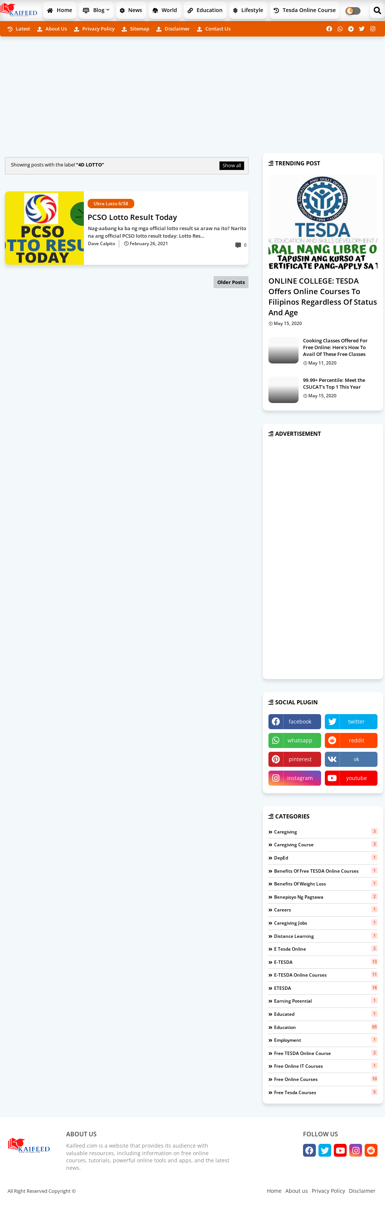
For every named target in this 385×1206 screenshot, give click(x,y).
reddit (356, 740)
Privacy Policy (94, 28)
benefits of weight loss (325, 883)
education (325, 1027)
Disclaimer (173, 28)
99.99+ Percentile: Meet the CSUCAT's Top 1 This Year (334, 383)
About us (52, 28)
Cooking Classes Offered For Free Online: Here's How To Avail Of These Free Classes (335, 347)
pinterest (300, 759)
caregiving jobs (325, 922)
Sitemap (135, 28)
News (131, 10)
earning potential (325, 1000)
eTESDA (325, 988)
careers (325, 909)
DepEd (325, 857)
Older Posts (231, 282)
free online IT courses (325, 1066)
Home (59, 10)
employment (325, 1040)
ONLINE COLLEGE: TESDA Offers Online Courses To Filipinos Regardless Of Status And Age (322, 297)
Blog (94, 10)
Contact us (213, 28)
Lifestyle (248, 10)
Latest (19, 28)
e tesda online (325, 948)
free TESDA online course (325, 1053)
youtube (356, 778)
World (165, 10)
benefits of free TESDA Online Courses (325, 870)
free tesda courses (325, 1092)
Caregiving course (325, 844)
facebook (300, 721)
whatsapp (300, 740)
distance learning (325, 936)
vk (356, 759)
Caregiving (325, 831)
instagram (300, 778)
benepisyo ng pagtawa (325, 896)
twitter (356, 721)
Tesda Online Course (305, 10)
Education (205, 10)
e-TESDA (325, 962)
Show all (232, 165)
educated (325, 1014)
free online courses (325, 1079)
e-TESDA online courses (325, 974)
